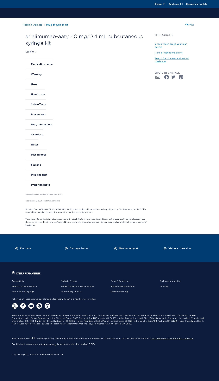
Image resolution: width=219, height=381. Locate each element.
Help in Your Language (23, 292)
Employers (176, 4)
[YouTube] (31, 306)
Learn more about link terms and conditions (171, 338)
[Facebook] (22, 306)
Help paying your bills (196, 4)
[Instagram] (47, 306)
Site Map (164, 286)
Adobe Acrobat (47, 344)
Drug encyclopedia (57, 24)
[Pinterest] (39, 306)
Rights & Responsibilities (123, 286)
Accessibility (18, 281)
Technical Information (170, 281)
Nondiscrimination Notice (24, 286)
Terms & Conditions (120, 281)
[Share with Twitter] (173, 77)
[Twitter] (14, 306)
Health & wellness (32, 24)
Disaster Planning (119, 292)
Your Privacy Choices (71, 292)
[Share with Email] (157, 77)
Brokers (160, 4)
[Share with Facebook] (165, 77)
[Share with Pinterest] (181, 77)
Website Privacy (69, 281)
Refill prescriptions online (169, 52)
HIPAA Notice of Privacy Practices (77, 286)
